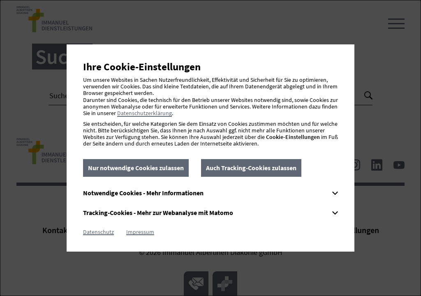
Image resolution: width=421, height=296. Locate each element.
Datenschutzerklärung (144, 113)
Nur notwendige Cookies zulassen (136, 168)
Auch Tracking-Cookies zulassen (251, 168)
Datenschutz (98, 232)
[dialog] (210, 148)
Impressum (140, 232)
